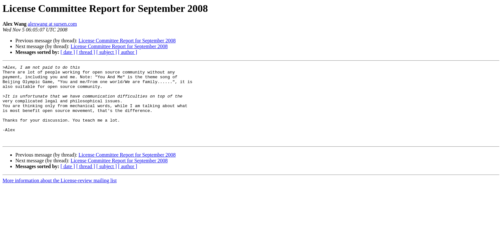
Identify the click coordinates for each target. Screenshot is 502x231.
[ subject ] (106, 52)
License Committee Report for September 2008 (126, 40)
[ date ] (68, 52)
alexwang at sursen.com (52, 24)
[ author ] (127, 52)
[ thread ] (85, 52)
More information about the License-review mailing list (60, 196)
